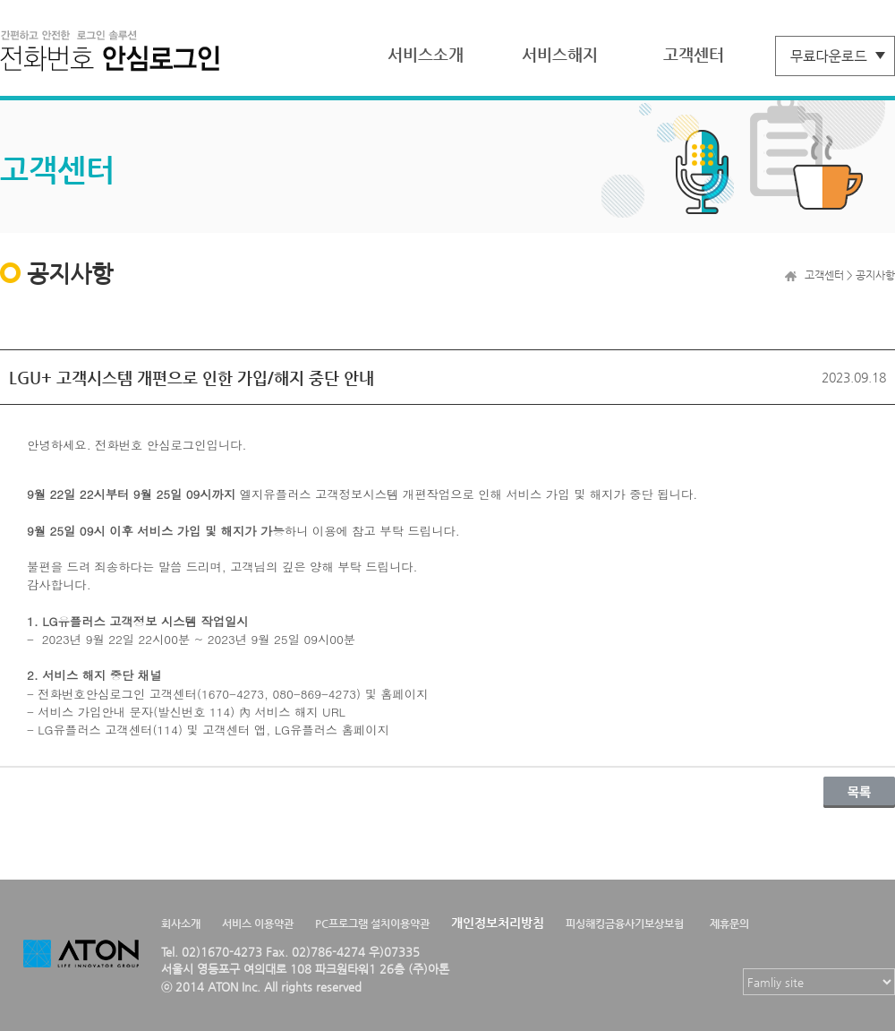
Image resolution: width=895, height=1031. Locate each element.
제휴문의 (729, 923)
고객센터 (693, 54)
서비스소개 (426, 54)
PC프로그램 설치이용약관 (372, 923)
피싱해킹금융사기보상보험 (625, 923)
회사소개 (180, 923)
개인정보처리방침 (497, 922)
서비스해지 (560, 54)
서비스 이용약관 (258, 923)
